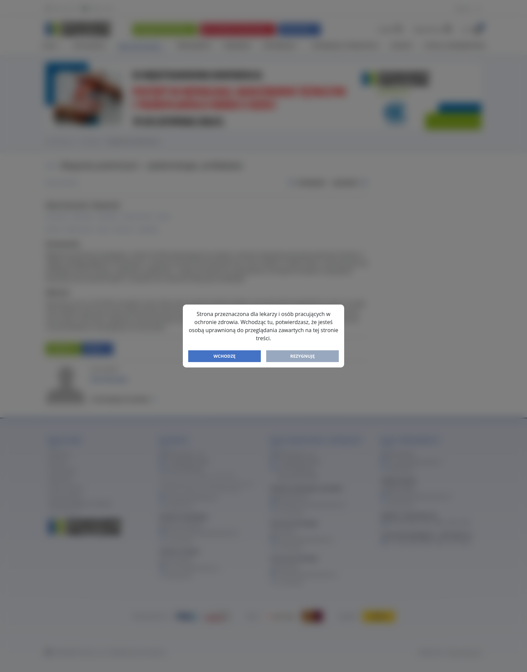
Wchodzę (224, 356)
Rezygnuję (302, 356)
